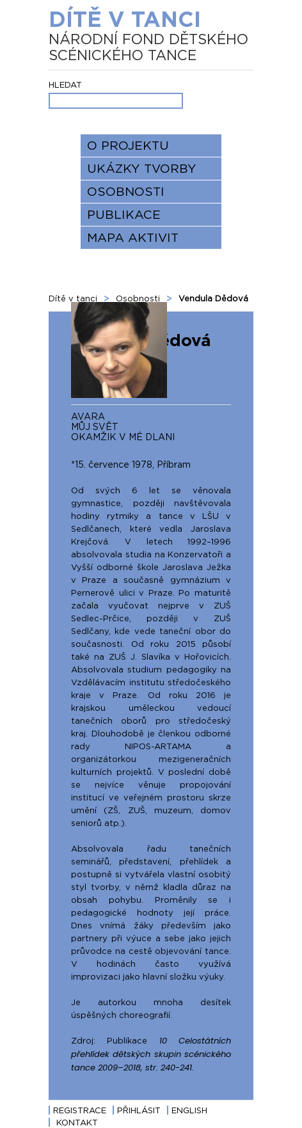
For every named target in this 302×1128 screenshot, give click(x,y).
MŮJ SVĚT (94, 426)
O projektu (128, 145)
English (189, 1110)
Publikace (124, 214)
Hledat (65, 84)
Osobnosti (125, 191)
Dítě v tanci (151, 34)
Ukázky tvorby (141, 168)
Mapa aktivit (133, 237)
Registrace (79, 1110)
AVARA (88, 416)
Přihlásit (139, 1110)
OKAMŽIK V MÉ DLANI (123, 436)
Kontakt (77, 1122)
